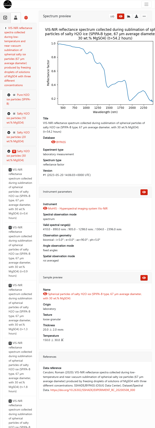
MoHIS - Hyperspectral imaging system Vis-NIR (75, 208)
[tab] (5, 17)
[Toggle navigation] (146, 4)
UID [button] (112, 16)
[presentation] (63, 229)
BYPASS (58, 142)
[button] (19, 99)
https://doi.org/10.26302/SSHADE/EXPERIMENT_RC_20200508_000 (92, 390)
